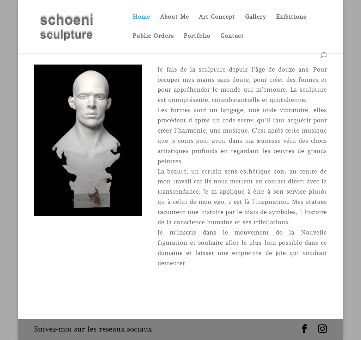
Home (141, 17)
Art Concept (217, 17)
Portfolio (197, 36)
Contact (232, 36)
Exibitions (291, 17)
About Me (174, 17)
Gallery (255, 17)
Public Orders (153, 36)
